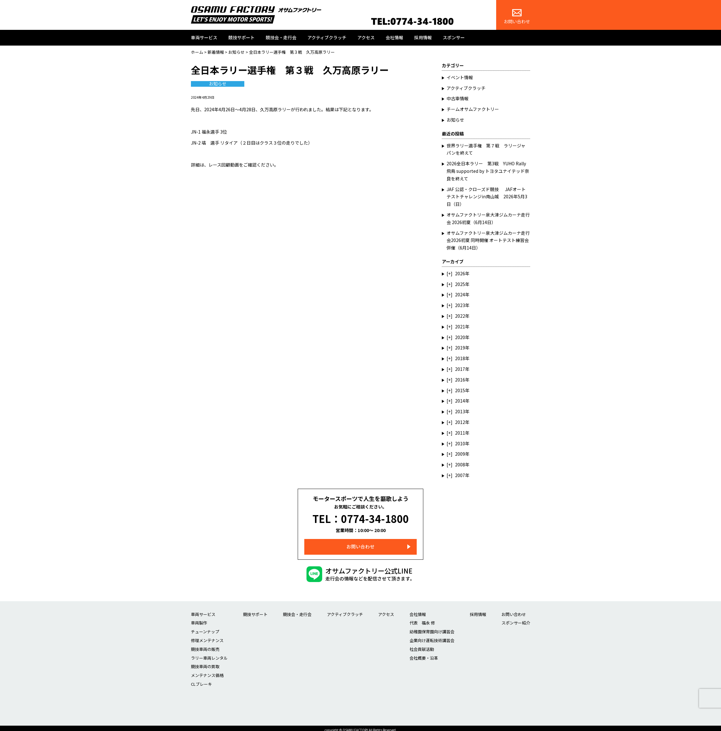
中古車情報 (458, 98)
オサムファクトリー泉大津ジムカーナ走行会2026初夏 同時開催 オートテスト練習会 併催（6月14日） (490, 240)
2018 (460, 358)
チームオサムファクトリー (473, 109)
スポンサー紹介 (515, 619)
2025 (460, 284)
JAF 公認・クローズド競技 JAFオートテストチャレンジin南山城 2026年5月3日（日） (487, 196)
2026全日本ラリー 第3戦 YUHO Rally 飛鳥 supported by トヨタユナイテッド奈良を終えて (488, 171)
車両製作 (199, 619)
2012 (460, 422)
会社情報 (394, 37)
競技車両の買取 (205, 663)
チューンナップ (205, 628)
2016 (460, 379)
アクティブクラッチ (326, 37)
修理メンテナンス (207, 637)
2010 (460, 443)
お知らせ (217, 84)
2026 (460, 273)
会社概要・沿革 (423, 654)
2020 (460, 337)
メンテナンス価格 (207, 671)
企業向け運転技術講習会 (431, 637)
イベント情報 (460, 77)
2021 (460, 326)
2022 (460, 316)
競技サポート (241, 37)
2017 (460, 369)
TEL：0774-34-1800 (360, 516)
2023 (460, 305)
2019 (460, 347)
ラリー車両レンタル (209, 654)
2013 (460, 411)
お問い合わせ (517, 17)
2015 (460, 390)
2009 (460, 454)
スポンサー (454, 37)
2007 (460, 475)
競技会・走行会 (281, 37)
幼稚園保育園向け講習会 (431, 628)
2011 (460, 433)
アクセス (366, 37)
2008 (460, 464)
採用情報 (423, 37)
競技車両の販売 (205, 645)
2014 (460, 401)
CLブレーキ (201, 680)
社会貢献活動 (421, 645)
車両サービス (204, 37)
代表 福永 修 (422, 619)
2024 (460, 294)
